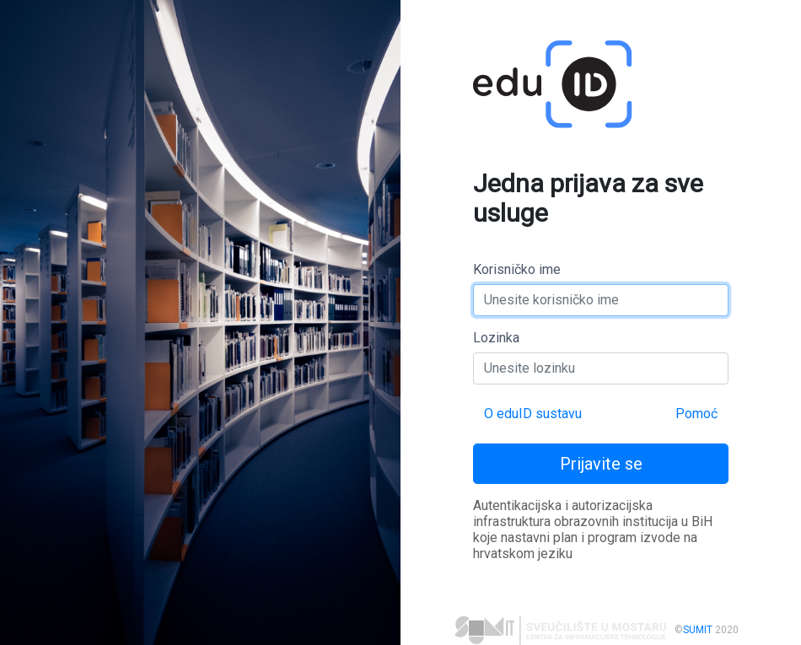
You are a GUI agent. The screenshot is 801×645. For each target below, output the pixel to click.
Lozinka (496, 338)
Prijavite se (601, 464)
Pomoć (696, 414)
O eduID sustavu (533, 414)
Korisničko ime (517, 269)
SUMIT (697, 630)
